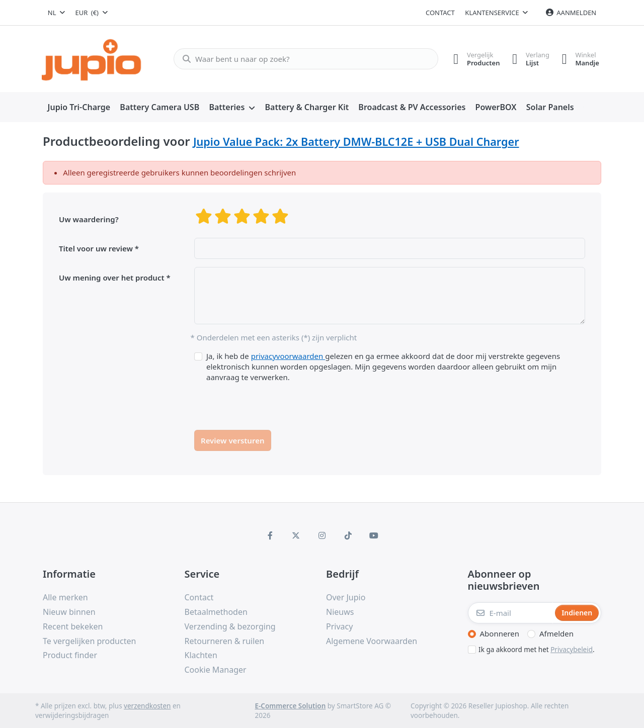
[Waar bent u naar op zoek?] (302, 58)
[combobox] (56, 12)
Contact (440, 12)
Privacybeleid (571, 649)
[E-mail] (510, 612)
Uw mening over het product (112, 277)
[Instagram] (322, 535)
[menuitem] (79, 107)
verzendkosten (147, 705)
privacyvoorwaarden (288, 356)
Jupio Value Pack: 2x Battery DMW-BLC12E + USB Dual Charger (356, 141)
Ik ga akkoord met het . (536, 649)
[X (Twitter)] (296, 535)
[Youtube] (374, 535)
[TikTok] (348, 535)
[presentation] (270, 402)
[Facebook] (270, 535)
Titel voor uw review (96, 248)
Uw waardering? (89, 219)
